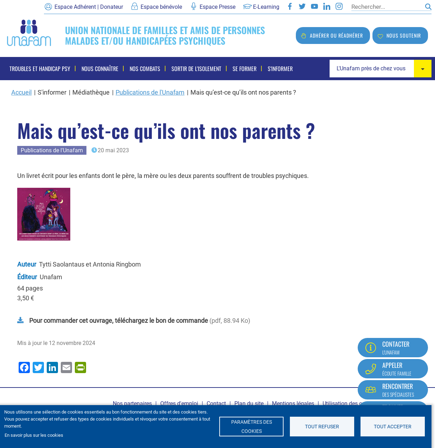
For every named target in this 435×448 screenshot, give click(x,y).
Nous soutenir (404, 35)
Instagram (339, 6)
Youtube (314, 6)
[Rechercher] (386, 7)
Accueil (21, 92)
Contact (216, 403)
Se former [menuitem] (245, 68)
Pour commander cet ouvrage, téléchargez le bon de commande (118, 320)
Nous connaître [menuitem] (100, 68)
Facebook (289, 6)
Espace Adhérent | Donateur (88, 7)
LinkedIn (326, 6)
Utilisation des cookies (350, 403)
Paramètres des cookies (251, 426)
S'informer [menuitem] (280, 68)
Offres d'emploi (179, 403)
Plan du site (249, 403)
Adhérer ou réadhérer (336, 35)
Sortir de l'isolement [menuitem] (196, 68)
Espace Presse (217, 7)
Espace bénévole (161, 7)
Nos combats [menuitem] (145, 68)
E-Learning (266, 7)
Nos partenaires (132, 403)
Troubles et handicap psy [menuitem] (39, 68)
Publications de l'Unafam (150, 92)
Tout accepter (392, 426)
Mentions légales (293, 403)
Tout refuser (322, 426)
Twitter (302, 6)
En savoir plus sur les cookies (34, 435)
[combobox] (380, 68)
